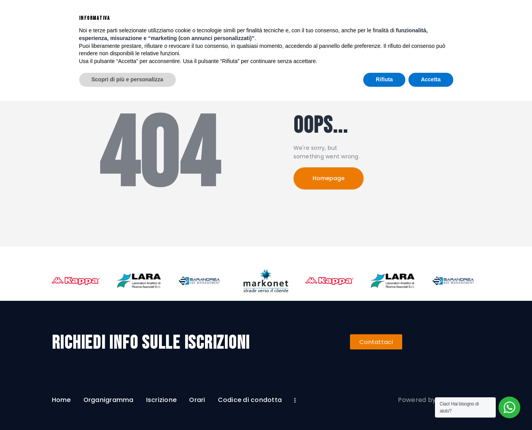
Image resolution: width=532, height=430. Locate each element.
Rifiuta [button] (384, 408)
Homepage (329, 178)
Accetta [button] (431, 408)
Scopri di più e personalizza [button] (127, 408)
